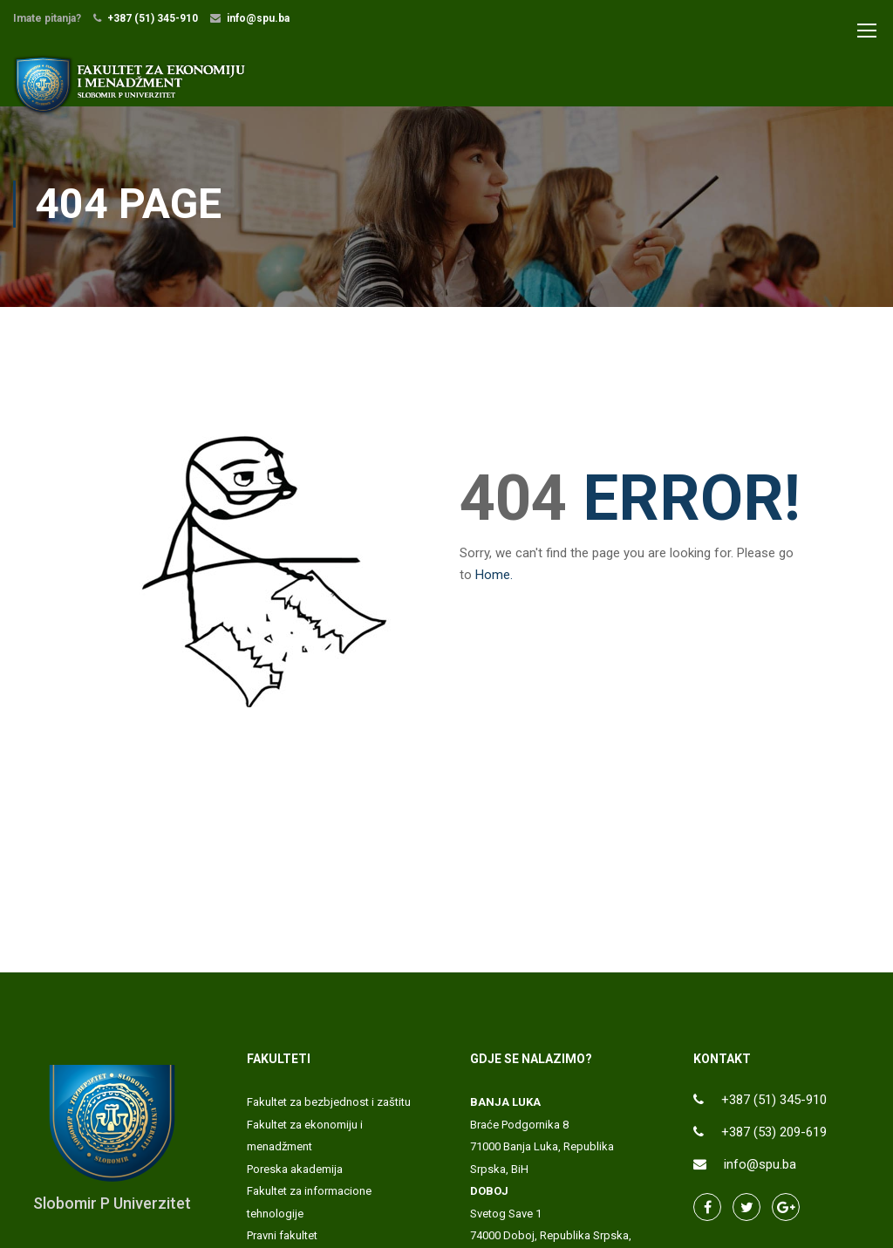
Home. (494, 584)
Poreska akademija (295, 1177)
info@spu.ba (258, 18)
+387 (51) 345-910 (152, 18)
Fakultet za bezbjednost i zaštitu (329, 1111)
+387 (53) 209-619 (774, 1141)
